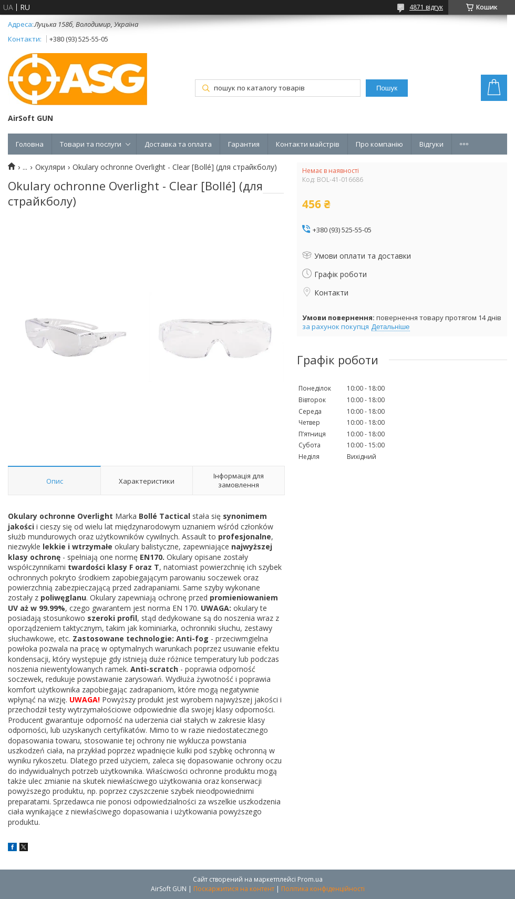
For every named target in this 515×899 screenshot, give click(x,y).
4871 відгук (426, 7)
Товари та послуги (90, 144)
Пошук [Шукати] (386, 88)
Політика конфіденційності (323, 888)
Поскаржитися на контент (233, 888)
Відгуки (431, 144)
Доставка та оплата (178, 144)
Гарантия (244, 144)
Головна (30, 144)
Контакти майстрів (307, 144)
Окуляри (50, 167)
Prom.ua (310, 879)
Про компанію (379, 144)
